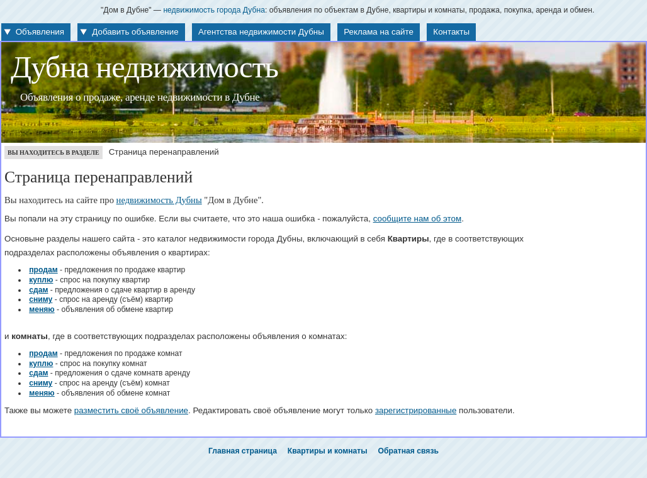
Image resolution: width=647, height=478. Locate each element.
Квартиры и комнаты (328, 451)
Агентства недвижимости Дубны (261, 31)
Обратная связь (408, 451)
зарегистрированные (415, 410)
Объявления (40, 31)
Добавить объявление (135, 31)
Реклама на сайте (379, 31)
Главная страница (242, 451)
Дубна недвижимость (144, 67)
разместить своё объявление (131, 410)
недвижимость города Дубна (214, 10)
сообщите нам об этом (417, 218)
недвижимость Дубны (159, 200)
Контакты (451, 31)
